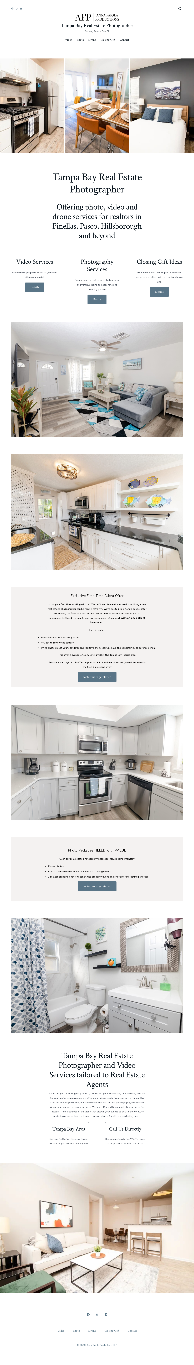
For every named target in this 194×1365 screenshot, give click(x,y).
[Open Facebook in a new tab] (12, 8)
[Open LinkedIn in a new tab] (21, 8)
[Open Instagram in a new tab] (16, 8)
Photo (80, 40)
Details (34, 287)
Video (68, 40)
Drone (92, 40)
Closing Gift (107, 40)
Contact (124, 40)
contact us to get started (97, 677)
